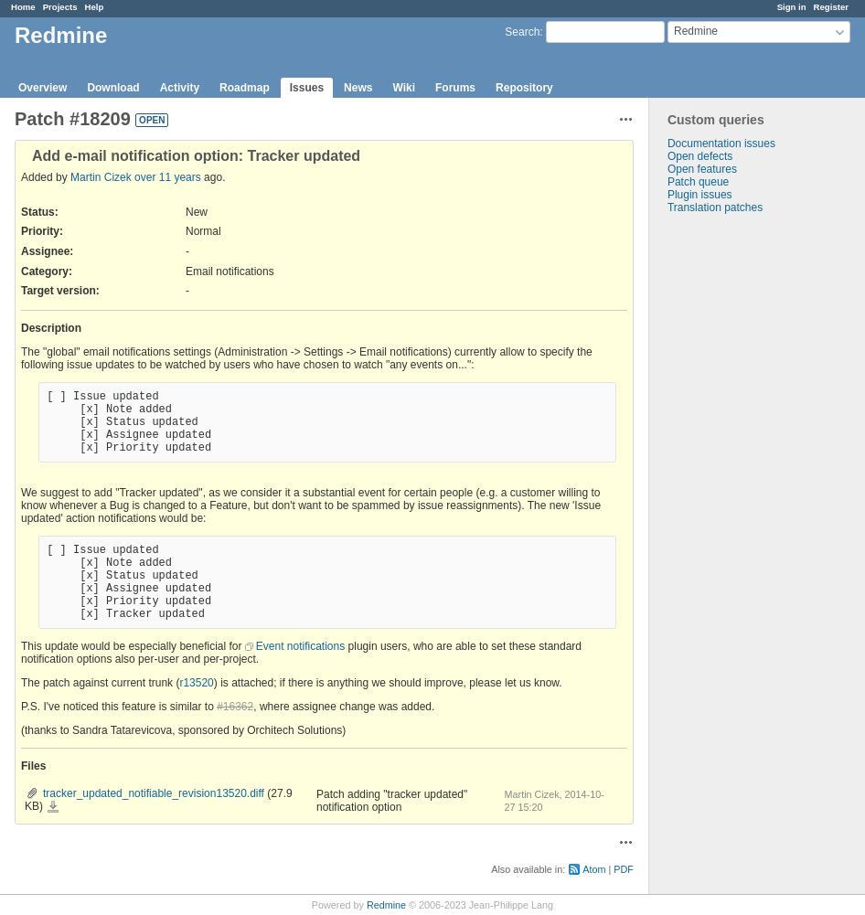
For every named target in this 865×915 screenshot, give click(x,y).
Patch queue (698, 182)
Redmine (386, 904)
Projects (60, 7)
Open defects (699, 156)
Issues (307, 87)
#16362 (235, 706)
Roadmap (244, 87)
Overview (42, 87)
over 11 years (167, 177)
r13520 (196, 682)
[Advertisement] (740, 501)
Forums (455, 87)
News (358, 87)
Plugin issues (699, 194)
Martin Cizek (101, 177)
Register (831, 7)
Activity (179, 87)
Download (113, 87)
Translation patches (715, 207)
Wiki (403, 87)
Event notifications (300, 646)
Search (522, 32)
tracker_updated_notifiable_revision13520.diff (153, 793)
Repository (524, 87)
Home (23, 7)
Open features (702, 169)
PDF (624, 869)
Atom (593, 869)
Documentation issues (721, 143)
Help (94, 7)
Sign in (791, 7)
